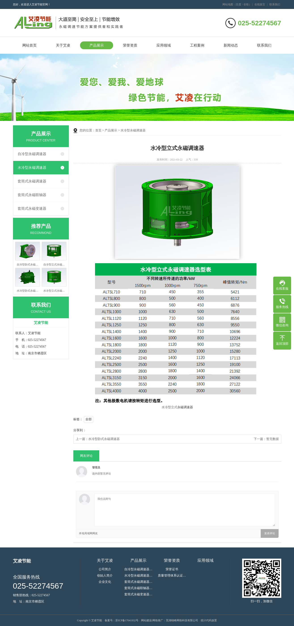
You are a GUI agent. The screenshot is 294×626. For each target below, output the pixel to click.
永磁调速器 (185, 407)
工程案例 (197, 45)
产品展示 (96, 45)
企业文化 (105, 581)
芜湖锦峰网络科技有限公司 (182, 620)
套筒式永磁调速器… (138, 581)
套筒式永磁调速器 (32, 181)
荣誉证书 (172, 569)
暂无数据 (272, 439)
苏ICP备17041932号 (126, 620)
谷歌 (246, 4)
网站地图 (227, 4)
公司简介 (105, 569)
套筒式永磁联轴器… (138, 588)
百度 (238, 4)
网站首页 (29, 45)
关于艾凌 (63, 45)
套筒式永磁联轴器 (32, 195)
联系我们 (274, 4)
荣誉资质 (130, 45)
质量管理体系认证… (172, 575)
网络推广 (157, 620)
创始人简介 (105, 575)
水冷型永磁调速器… (138, 575)
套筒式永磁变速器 (32, 208)
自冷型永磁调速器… (138, 569)
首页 (98, 130)
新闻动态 (231, 45)
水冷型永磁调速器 (32, 167)
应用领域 (164, 45)
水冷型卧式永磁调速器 (104, 439)
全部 (88, 419)
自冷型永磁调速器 (32, 154)
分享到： (79, 430)
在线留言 (259, 4)
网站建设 (146, 620)
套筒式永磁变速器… (138, 594)
